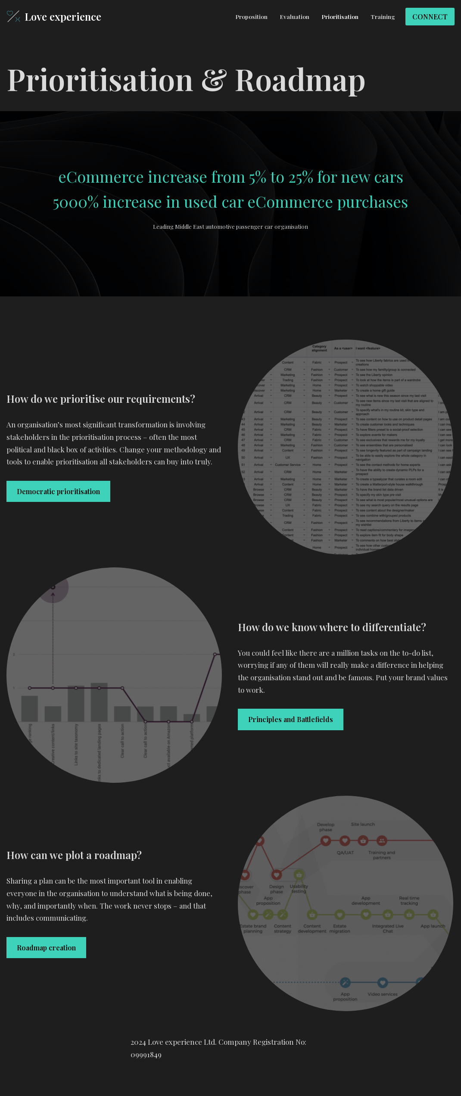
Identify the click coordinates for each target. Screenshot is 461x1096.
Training (383, 16)
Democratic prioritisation (58, 497)
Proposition (251, 16)
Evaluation (294, 16)
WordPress (86, 1084)
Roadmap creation (46, 948)
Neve (14, 1084)
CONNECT (430, 16)
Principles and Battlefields (290, 719)
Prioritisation (339, 16)
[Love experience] (53, 16)
